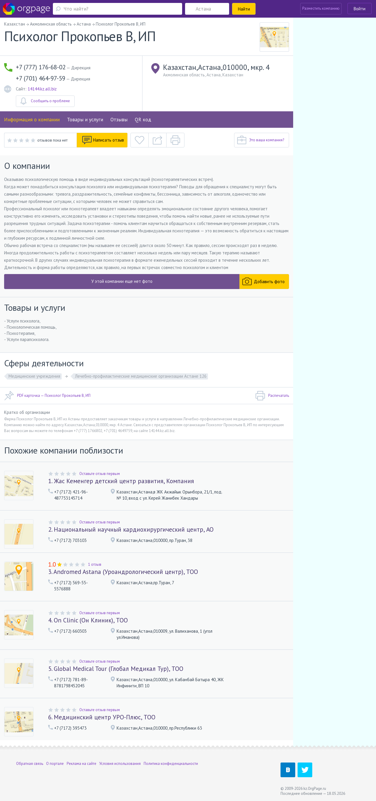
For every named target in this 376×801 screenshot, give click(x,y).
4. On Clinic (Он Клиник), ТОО (88, 620)
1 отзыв (94, 564)
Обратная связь (29, 763)
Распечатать (272, 396)
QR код (143, 119)
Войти (359, 8)
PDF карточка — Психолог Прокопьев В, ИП (47, 396)
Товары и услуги (85, 119)
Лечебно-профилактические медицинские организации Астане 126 (141, 376)
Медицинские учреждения (34, 376)
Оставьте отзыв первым (99, 473)
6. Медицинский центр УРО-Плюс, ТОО (101, 717)
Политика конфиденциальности (171, 763)
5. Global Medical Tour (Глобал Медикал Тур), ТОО (115, 669)
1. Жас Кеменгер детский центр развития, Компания (121, 481)
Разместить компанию (321, 8)
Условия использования (120, 763)
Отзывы (118, 119)
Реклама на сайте (81, 763)
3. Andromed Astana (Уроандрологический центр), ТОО (123, 572)
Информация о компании (32, 119)
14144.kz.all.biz (42, 89)
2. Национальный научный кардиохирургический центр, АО (131, 529)
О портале (55, 763)
